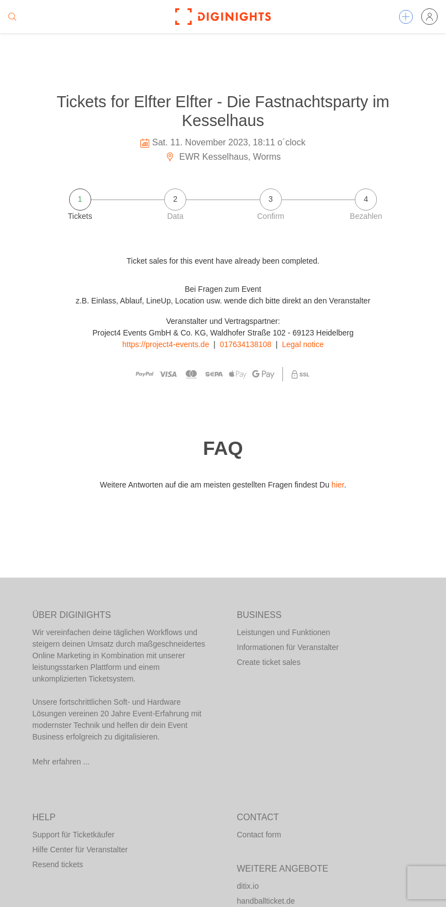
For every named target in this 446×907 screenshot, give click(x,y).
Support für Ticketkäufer (74, 834)
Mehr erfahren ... (61, 761)
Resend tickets (58, 864)
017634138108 (245, 344)
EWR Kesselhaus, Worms (223, 156)
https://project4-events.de (165, 344)
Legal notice (303, 344)
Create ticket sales (269, 662)
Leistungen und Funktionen (283, 632)
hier (338, 484)
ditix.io (248, 886)
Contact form (259, 834)
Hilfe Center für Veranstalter (80, 849)
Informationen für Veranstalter (288, 647)
